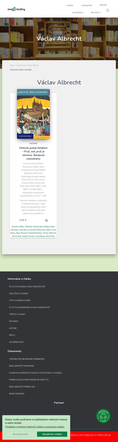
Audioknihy (86, 5)
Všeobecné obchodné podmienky (27, 359)
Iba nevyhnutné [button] (20, 434)
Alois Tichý (50, 236)
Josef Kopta (40, 236)
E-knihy (69, 5)
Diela (12, 335)
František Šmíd (35, 230)
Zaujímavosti (16, 342)
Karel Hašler (44, 226)
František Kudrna (35, 233)
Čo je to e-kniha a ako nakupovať (27, 287)
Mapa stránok (17, 394)
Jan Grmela (16, 236)
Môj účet (96, 13)
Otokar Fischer (28, 236)
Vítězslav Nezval (31, 226)
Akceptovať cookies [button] (52, 434)
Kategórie (78, 13)
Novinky (13, 321)
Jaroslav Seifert (18, 226)
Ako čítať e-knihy (19, 294)
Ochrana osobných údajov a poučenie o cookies (35, 373)
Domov (12, 65)
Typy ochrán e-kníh (20, 300)
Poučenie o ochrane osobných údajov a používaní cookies (34, 427)
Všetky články (17, 314)
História (33, 143)
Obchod (103, 5)
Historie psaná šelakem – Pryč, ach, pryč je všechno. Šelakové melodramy (33, 153)
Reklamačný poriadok (21, 366)
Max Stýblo (46, 230)
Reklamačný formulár (22, 387)
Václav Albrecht (49, 233)
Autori (13, 328)
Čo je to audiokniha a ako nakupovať (29, 307)
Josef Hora (23, 230)
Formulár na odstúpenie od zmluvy (29, 380)
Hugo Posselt (21, 233)
